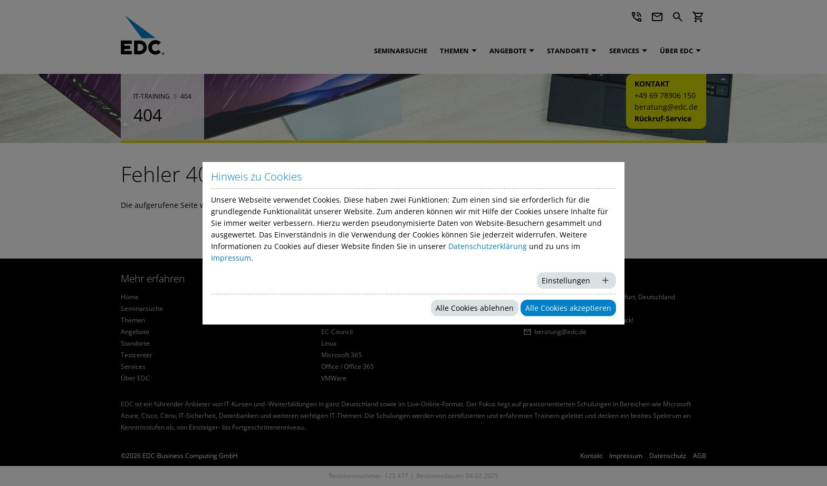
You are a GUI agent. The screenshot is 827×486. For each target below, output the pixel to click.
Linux (328, 343)
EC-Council (337, 332)
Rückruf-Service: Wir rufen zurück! (583, 320)
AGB (699, 455)
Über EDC (676, 50)
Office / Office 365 (347, 367)
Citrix (328, 320)
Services (624, 50)
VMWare (334, 378)
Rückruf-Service (662, 118)
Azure (330, 297)
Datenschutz (667, 455)
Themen (454, 50)
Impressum (625, 455)
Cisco (329, 308)
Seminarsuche (400, 50)
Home (130, 297)
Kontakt (591, 455)
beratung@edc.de (666, 107)
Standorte (568, 50)
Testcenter (136, 355)
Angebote (507, 50)
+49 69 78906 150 (665, 95)
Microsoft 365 (341, 355)
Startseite (340, 205)
